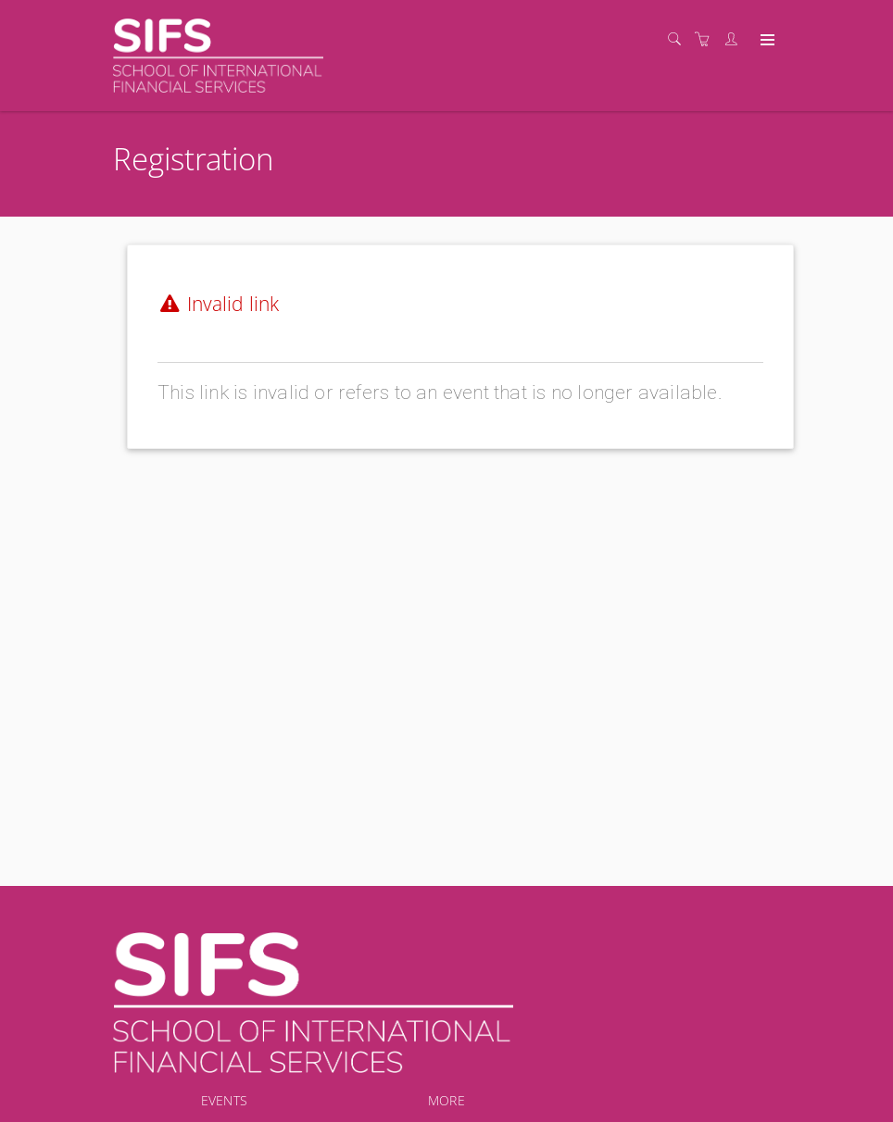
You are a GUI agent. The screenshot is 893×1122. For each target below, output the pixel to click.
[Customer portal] (735, 39)
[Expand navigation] (765, 40)
